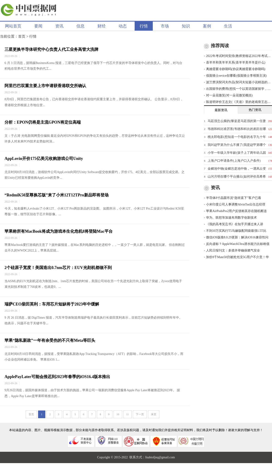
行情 (144, 26)
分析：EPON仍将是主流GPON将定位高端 (43, 122)
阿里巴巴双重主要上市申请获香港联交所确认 (45, 85)
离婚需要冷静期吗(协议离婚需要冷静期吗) (234, 69)
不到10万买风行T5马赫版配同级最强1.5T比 (235, 230)
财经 (101, 26)
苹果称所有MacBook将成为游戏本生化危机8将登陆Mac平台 (59, 231)
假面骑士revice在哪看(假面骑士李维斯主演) (235, 75)
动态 (123, 26)
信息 (80, 26)
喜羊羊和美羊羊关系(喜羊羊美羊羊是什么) (234, 62)
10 (118, 414)
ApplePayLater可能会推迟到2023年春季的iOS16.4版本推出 (57, 376)
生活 (228, 26)
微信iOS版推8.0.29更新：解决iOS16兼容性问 (236, 237)
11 (127, 414)
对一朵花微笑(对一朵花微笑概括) (228, 95)
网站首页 (13, 26)
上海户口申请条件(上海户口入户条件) (234, 160)
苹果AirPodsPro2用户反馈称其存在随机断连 (235, 211)
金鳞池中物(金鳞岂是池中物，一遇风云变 (237, 168)
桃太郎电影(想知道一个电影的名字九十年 (237, 137)
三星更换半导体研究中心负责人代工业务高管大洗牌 (51, 49)
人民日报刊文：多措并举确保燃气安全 (232, 250)
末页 (153, 414)
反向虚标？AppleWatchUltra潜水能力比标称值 (237, 244)
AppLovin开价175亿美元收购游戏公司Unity (44, 158)
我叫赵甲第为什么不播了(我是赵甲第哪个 (237, 145)
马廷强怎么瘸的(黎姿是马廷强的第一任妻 (237, 121)
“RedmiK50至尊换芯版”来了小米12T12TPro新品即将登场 (57, 195)
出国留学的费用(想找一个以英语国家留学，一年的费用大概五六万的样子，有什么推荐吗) (238, 88)
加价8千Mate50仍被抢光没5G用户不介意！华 (236, 257)
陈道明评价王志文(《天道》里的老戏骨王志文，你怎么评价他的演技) (238, 102)
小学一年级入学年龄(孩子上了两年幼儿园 (237, 152)
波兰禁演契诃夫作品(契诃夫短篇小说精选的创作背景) (238, 82)
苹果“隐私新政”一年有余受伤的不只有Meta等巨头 (50, 340)
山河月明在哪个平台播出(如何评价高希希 (237, 176)
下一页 (140, 414)
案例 (207, 26)
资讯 (59, 26)
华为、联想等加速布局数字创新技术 (230, 217)
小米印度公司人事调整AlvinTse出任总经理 (234, 204)
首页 (21, 36)
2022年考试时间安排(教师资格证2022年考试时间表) (238, 56)
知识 (186, 26)
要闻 (38, 26)
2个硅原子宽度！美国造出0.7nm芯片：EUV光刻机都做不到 (58, 267)
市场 (165, 26)
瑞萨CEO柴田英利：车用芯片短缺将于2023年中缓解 (52, 304)
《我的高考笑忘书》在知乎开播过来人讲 (233, 224)
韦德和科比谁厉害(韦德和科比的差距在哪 (237, 129)
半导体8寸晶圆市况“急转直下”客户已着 (232, 198)
